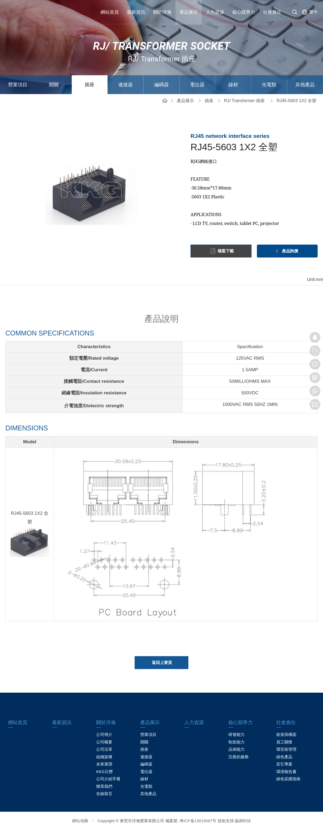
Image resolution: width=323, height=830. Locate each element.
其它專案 (284, 764)
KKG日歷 (104, 771)
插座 (89, 84)
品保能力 (236, 749)
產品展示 (189, 12)
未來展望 (104, 764)
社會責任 (272, 12)
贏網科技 (243, 820)
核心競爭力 (243, 12)
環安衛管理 (286, 749)
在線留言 (104, 793)
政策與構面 (286, 734)
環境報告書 (286, 771)
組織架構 (104, 756)
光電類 (269, 84)
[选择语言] (309, 12)
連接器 (125, 84)
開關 (54, 84)
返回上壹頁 (162, 665)
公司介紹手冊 (108, 779)
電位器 (197, 84)
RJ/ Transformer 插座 (244, 100)
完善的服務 (238, 756)
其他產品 (305, 84)
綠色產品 (284, 756)
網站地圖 (80, 820)
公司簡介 (104, 734)
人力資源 (215, 12)
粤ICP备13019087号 (198, 820)
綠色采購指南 (288, 779)
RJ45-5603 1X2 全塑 (296, 100)
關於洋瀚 (162, 12)
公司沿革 (104, 749)
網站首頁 (110, 12)
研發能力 (236, 734)
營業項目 (17, 84)
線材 (233, 84)
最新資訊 (136, 12)
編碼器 (161, 84)
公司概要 (104, 742)
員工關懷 (284, 742)
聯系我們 (104, 786)
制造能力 (236, 742)
